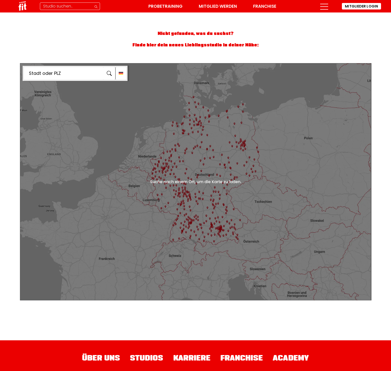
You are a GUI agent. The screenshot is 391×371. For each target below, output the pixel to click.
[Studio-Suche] (70, 6)
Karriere (192, 358)
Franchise (264, 6)
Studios (146, 358)
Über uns (101, 358)
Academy (291, 358)
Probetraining (165, 6)
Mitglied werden (218, 6)
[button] (324, 6)
